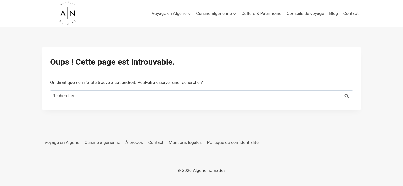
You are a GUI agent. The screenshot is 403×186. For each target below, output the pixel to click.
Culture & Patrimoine (261, 13)
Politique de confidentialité (233, 142)
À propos (134, 142)
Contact (350, 13)
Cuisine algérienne (102, 142)
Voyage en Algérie (61, 142)
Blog (333, 13)
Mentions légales (185, 142)
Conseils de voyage (305, 13)
